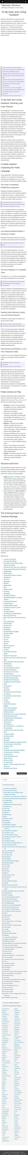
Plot (3, 1105)
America (11, 21)
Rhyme (6, 445)
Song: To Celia (8, 758)
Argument (16, 1027)
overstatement (7, 441)
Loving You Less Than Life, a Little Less (15, 567)
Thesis (16, 1133)
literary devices (19, 400)
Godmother (7, 593)
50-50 (5, 683)
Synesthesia (5, 1129)
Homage (16, 1066)
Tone (3, 1135)
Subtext (16, 1124)
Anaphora (4, 1018)
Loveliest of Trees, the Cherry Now (13, 730)
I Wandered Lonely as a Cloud (12, 607)
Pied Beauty (7, 629)
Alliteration (7, 413)
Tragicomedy (5, 1137)
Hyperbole (7, 433)
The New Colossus (9, 611)
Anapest (16, 1016)
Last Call (6, 579)
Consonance (17, 1040)
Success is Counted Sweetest (12, 675)
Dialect (4, 1044)
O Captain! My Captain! (10, 601)
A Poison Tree (8, 625)
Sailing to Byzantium (9, 710)
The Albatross (8, 724)
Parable (4, 1096)
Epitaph (16, 1051)
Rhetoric (4, 1116)
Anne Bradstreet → (22, 773)
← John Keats (5, 773)
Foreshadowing (6, 1062)
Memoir (4, 1083)
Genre (3, 1064)
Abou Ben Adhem (9, 736)
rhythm (24, 485)
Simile (15, 1120)
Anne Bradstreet (18, 25)
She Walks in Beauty (9, 595)
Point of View (5, 1109)
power (10, 25)
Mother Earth (7, 585)
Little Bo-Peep (8, 623)
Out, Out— (7, 687)
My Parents (7, 647)
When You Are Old (9, 645)
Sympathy (6, 740)
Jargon (4, 1077)
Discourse (4, 1048)
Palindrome (17, 1094)
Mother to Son (8, 573)
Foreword (16, 1062)
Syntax (4, 1131)
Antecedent (17, 1020)
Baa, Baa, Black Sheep (10, 669)
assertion (3, 211)
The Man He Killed (9, 734)
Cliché (15, 1035)
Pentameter (11, 476)
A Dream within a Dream (10, 605)
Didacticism (17, 1046)
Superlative (5, 1126)
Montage (16, 1085)
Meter (3, 1085)
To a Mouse (7, 694)
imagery (19, 179)
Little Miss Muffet (9, 720)
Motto (3, 1088)
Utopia (16, 1139)
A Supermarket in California (11, 752)
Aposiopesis (17, 1023)
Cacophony (5, 1031)
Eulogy (4, 1055)
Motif (15, 1087)
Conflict (16, 1038)
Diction (4, 1046)
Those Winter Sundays (10, 651)
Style (3, 1124)
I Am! (5, 732)
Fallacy (16, 1059)
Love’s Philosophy (9, 621)
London (6, 700)
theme (6, 357)
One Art (6, 639)
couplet (8, 355)
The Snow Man (8, 728)
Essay (3, 1053)
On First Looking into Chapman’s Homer (15, 742)
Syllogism (16, 1126)
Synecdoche (17, 1128)
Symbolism (5, 1128)
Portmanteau (17, 1109)
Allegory (4, 1010)
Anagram (16, 1014)
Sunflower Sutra (8, 746)
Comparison (5, 1038)
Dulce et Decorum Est (10, 615)
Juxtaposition (17, 1077)
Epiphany (4, 1051)
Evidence (4, 1057)
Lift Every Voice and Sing (11, 677)
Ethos (15, 1053)
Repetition (17, 1115)
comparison (19, 221)
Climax (4, 1036)
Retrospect (7, 581)
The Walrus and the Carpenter (12, 681)
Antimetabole (5, 1021)
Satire (3, 1120)
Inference (4, 1074)
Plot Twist (16, 1105)
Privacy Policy (17, 1154)
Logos (3, 1081)
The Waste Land (8, 603)
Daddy (5, 653)
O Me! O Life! (7, 722)
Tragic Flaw (17, 1137)
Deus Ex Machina (19, 1042)
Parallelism (5, 1098)
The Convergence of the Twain (12, 744)
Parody (4, 1100)
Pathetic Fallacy (18, 1100)
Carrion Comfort (8, 760)
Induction (16, 1072)
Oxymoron (5, 1094)
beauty (4, 25)
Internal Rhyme (6, 1075)
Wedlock (6, 583)
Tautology (16, 1131)
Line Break (17, 1079)
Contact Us (10, 1154)
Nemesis (4, 1090)
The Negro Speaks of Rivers (12, 667)
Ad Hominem (5, 1008)
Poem (3, 1107)
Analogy (4, 1016)
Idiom (15, 1070)
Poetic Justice (18, 1107)
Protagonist (5, 1113)
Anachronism (5, 1014)
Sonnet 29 (6, 689)
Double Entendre (6, 1049)
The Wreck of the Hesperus (11, 679)
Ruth (5, 587)
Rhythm (4, 1118)
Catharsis (16, 1033)
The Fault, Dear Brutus (10, 561)
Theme (4, 1133)
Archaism (16, 1025)
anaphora (3, 197)
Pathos (4, 1102)
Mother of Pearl (8, 589)
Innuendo (16, 1074)
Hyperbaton (17, 1068)
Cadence (16, 1031)
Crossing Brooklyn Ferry (11, 756)
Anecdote (16, 1018)
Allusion (4, 1012)
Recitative (6, 591)
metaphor (5, 294)
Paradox (16, 1096)
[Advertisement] (14, 51)
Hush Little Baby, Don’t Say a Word (14, 661)
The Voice (6, 641)
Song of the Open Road (10, 716)
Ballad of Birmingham (10, 704)
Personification (18, 1103)
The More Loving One (10, 559)
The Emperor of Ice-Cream (11, 671)
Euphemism (17, 1055)
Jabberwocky (7, 663)
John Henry (7, 698)
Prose (15, 1111)
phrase (24, 197)
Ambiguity (16, 1012)
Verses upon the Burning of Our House (15, 569)
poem (6, 27)
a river (9, 276)
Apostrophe (5, 1025)
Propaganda (5, 1111)
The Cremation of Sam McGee (12, 696)
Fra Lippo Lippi (8, 762)
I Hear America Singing (10, 708)
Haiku (15, 1064)
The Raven (7, 609)
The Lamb (6, 637)
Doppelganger (18, 1048)
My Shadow (7, 627)
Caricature (5, 1033)
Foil (15, 1061)
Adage (16, 1008)
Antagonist (5, 1020)
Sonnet (16, 1122)
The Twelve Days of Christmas (12, 691)
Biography (17, 1029)
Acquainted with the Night (11, 631)
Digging (6, 706)
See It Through (8, 665)
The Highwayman (9, 673)
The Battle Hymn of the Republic (13, 718)
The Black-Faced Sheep (10, 768)
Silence (6, 643)
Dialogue (16, 1044)
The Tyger (6, 635)
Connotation (5, 1040)
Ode (3, 1092)
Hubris (4, 1068)
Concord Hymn (8, 754)
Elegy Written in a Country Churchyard (15, 714)
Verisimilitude (5, 1141)
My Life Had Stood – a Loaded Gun (13, 726)
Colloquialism (17, 1036)
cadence (18, 487)
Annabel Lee (7, 577)
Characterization (6, 1035)
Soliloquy (4, 1122)
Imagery (4, 1072)
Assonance (5, 1029)
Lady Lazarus (7, 685)
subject (11, 400)
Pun (15, 1113)
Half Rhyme (5, 1066)
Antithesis (16, 1021)
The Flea (6, 649)
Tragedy (16, 1135)
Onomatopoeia (18, 1092)
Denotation (5, 1042)
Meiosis (16, 1081)
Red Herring (5, 1115)
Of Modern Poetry (9, 712)
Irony (15, 1075)
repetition (11, 195)
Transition (4, 1139)
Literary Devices (10, 5)
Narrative (16, 1088)
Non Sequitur (17, 1090)
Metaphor (16, 1083)
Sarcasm (16, 1118)
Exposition (17, 1057)
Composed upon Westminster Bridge (14, 750)
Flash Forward (6, 1061)
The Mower (7, 702)
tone (21, 417)
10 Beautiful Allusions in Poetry (13, 575)
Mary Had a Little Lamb (10, 655)
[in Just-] (6, 748)
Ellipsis (16, 1049)
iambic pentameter (18, 478)
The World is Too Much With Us (13, 613)
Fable (3, 1059)
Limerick (4, 1079)
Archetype (4, 1027)
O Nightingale (7, 571)
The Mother (7, 738)
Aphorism (4, 1023)
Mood (3, 1087)
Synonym (16, 1129)
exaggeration (22, 433)
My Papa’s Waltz (8, 633)
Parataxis (16, 1098)
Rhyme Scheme (8, 491)
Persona (4, 1103)
